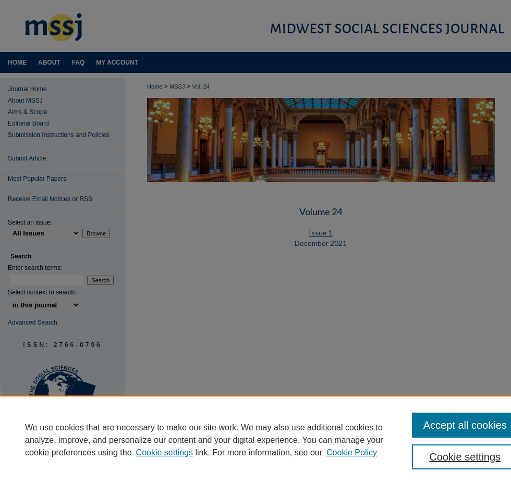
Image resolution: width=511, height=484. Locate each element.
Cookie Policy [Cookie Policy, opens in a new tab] (351, 452)
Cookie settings (164, 452)
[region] (255, 439)
